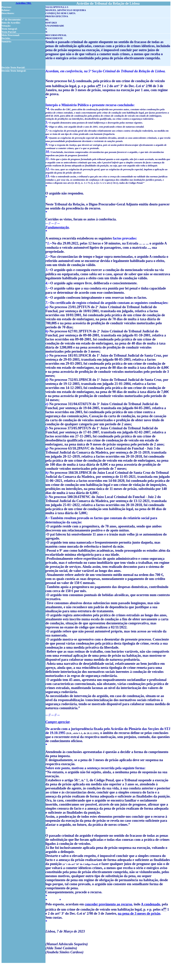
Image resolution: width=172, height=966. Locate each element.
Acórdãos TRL (23, 3)
